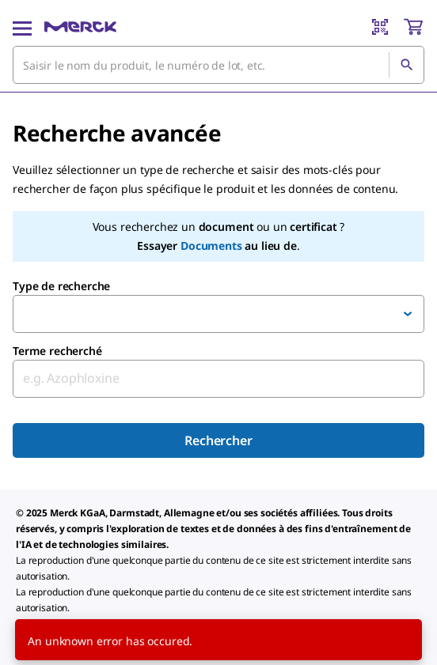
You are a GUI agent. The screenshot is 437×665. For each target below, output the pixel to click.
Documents (211, 245)
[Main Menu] (22, 27)
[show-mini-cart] (413, 27)
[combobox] (218, 65)
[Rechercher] (406, 64)
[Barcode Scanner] (380, 26)
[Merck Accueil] (80, 26)
